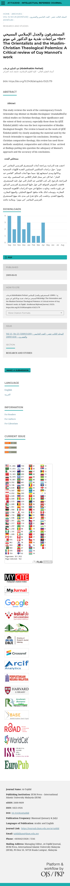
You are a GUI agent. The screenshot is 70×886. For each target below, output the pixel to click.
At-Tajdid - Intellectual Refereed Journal (35, 3)
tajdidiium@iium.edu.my (26, 833)
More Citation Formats (19, 313)
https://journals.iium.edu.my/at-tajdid (40, 828)
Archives (17, 14)
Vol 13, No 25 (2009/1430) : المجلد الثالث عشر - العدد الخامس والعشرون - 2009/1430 (35, 18)
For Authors (10, 419)
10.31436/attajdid (20, 812)
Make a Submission (18, 370)
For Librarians (11, 423)
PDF (9, 257)
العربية (7, 394)
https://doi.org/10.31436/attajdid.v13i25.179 (30, 81)
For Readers (10, 414)
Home (6, 14)
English (8, 389)
